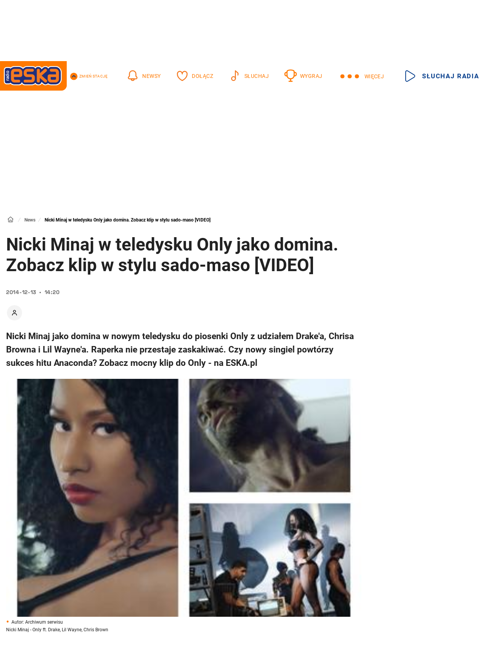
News (29, 220)
